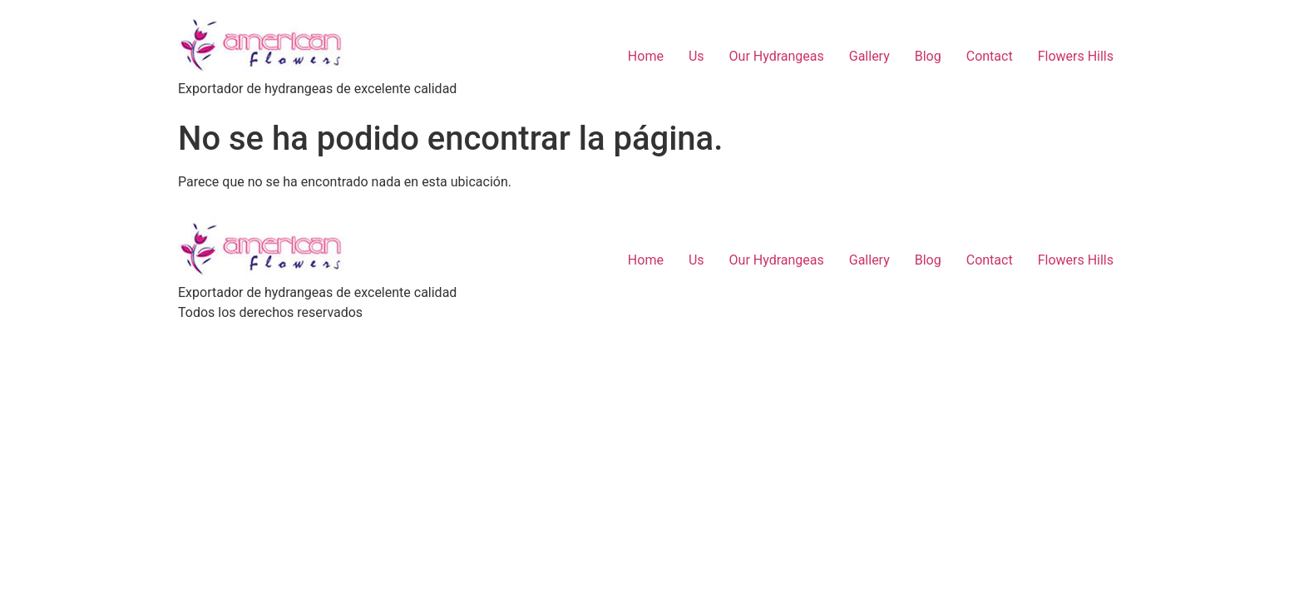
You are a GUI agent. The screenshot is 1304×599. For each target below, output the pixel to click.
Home (646, 56)
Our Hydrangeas (776, 56)
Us (696, 56)
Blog (928, 56)
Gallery (869, 56)
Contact (989, 56)
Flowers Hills (1076, 56)
